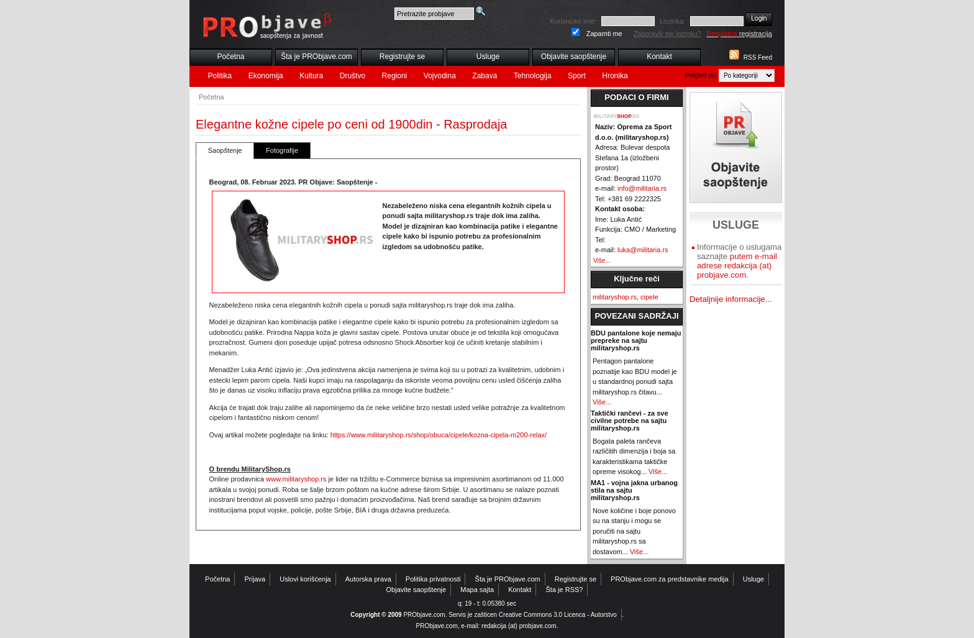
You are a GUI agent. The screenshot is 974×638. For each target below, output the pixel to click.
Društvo (352, 75)
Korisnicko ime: (573, 21)
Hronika (614, 75)
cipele (649, 297)
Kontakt (659, 56)
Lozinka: (672, 21)
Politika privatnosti (433, 579)
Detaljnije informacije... (731, 299)
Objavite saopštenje (573, 56)
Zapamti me (604, 33)
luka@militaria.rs (642, 249)
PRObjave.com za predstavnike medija (670, 579)
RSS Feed (758, 57)
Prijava (255, 579)
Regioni (394, 75)
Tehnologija (533, 75)
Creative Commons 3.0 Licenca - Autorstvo (558, 614)
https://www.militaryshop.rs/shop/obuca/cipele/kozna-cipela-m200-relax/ (438, 435)
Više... (602, 260)
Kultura (311, 75)
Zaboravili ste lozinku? (667, 33)
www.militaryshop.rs (296, 479)
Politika (220, 75)
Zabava (484, 75)
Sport (577, 75)
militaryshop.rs (615, 297)
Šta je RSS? (564, 589)
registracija (739, 33)
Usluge (487, 56)
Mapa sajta (477, 589)
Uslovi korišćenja (305, 579)
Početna (230, 56)
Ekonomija (265, 75)
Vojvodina (440, 75)
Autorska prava (368, 579)
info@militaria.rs (642, 188)
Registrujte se (402, 56)
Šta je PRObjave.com (316, 56)
